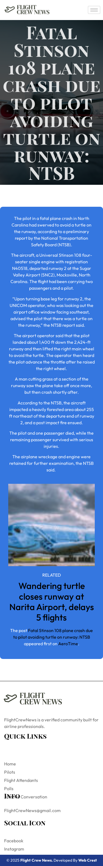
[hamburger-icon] (94, 9)
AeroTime (68, 643)
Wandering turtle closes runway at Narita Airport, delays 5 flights (51, 601)
